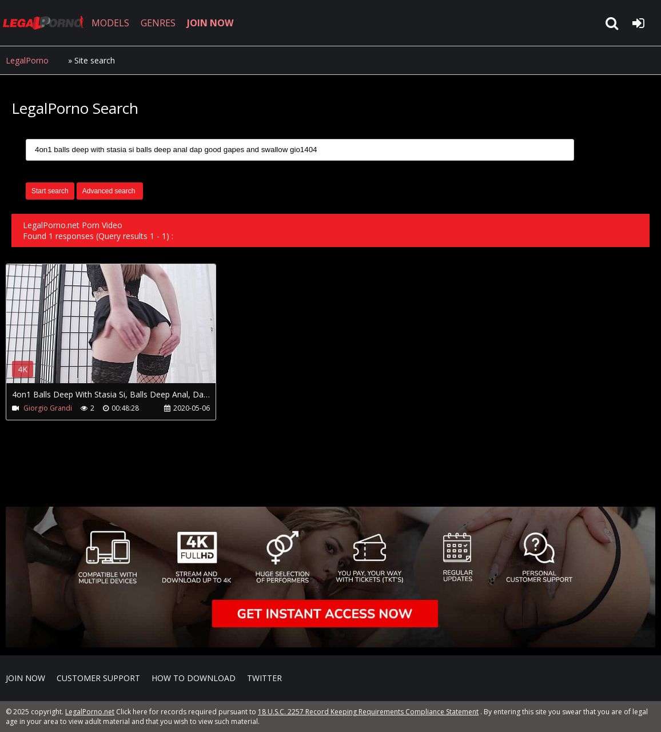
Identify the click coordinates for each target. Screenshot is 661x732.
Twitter (264, 678)
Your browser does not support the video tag (126, 331)
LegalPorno (27, 60)
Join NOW (25, 678)
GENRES (158, 23)
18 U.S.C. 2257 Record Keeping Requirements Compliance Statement (368, 712)
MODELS (110, 23)
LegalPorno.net (46, 23)
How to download (194, 678)
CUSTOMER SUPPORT (98, 678)
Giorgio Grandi (47, 408)
